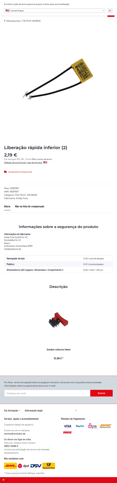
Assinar (101, 393)
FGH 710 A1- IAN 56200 (26, 194)
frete (42, 473)
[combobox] (54, 10)
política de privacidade (90, 382)
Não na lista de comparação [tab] (29, 206)
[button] (12, 410)
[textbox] (54, 11)
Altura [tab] (7, 206)
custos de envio (44, 159)
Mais (34, 159)
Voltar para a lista (13, 21)
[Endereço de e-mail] (47, 393)
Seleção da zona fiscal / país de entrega (25, 162)
